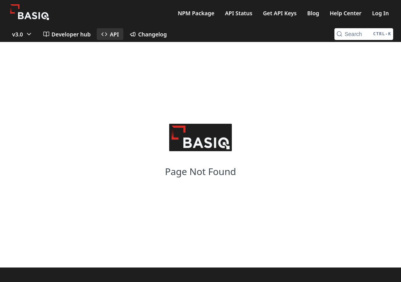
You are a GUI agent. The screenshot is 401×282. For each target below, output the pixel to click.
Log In (380, 13)
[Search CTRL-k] (363, 34)
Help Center (345, 13)
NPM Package (196, 13)
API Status (238, 13)
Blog (313, 13)
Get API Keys (279, 13)
